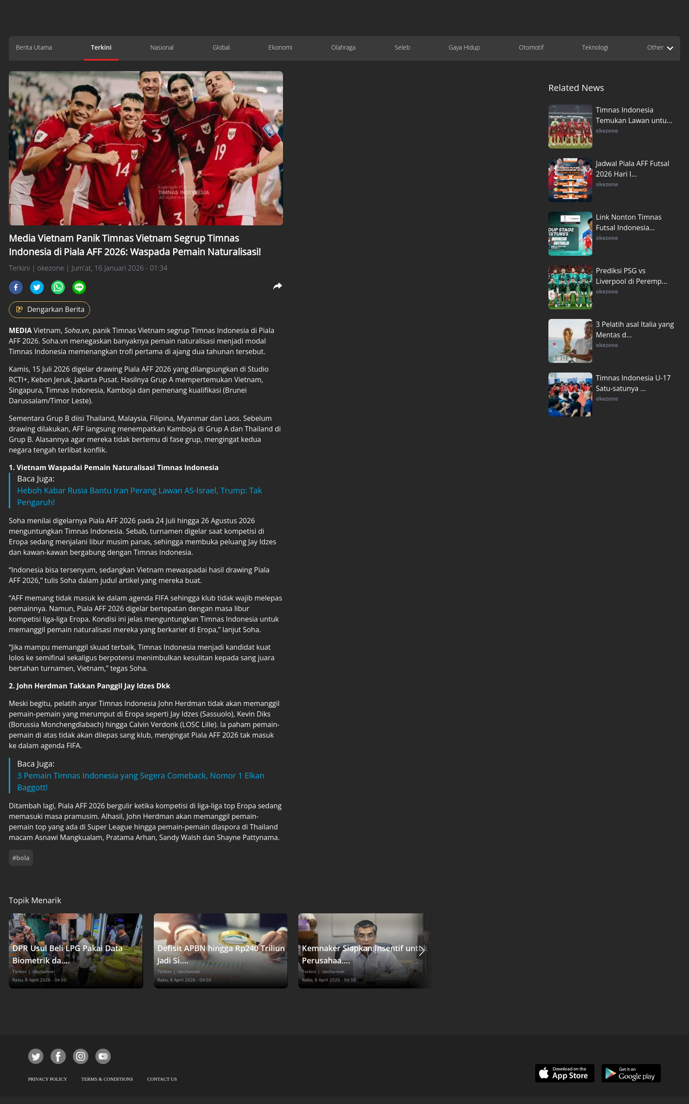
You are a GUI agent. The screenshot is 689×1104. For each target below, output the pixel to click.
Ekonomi (280, 47)
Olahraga (343, 47)
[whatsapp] (58, 287)
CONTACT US (162, 1079)
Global (221, 47)
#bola (20, 858)
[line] (79, 287)
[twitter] (37, 287)
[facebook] (16, 287)
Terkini (101, 47)
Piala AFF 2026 (81, 806)
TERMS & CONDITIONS (107, 1079)
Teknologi (595, 47)
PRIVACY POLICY (47, 1079)
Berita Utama (34, 47)
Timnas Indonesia (220, 330)
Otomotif (531, 47)
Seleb (402, 47)
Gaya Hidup (464, 47)
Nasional (162, 47)
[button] (422, 950)
